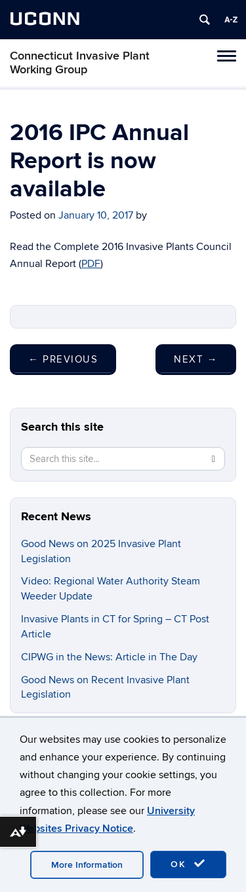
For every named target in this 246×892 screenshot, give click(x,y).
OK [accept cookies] (188, 864)
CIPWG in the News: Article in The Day (109, 657)
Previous (63, 359)
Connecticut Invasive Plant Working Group (80, 63)
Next (196, 359)
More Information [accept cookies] (87, 864)
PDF (90, 263)
